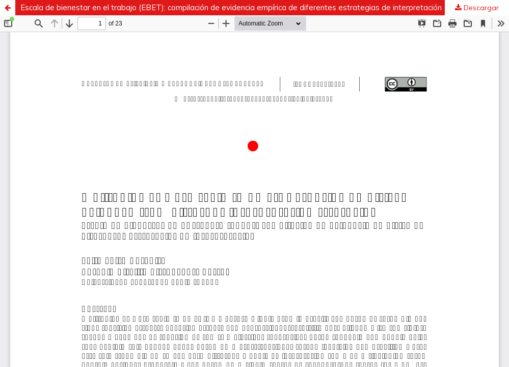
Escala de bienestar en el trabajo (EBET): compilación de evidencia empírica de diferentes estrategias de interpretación (231, 7)
